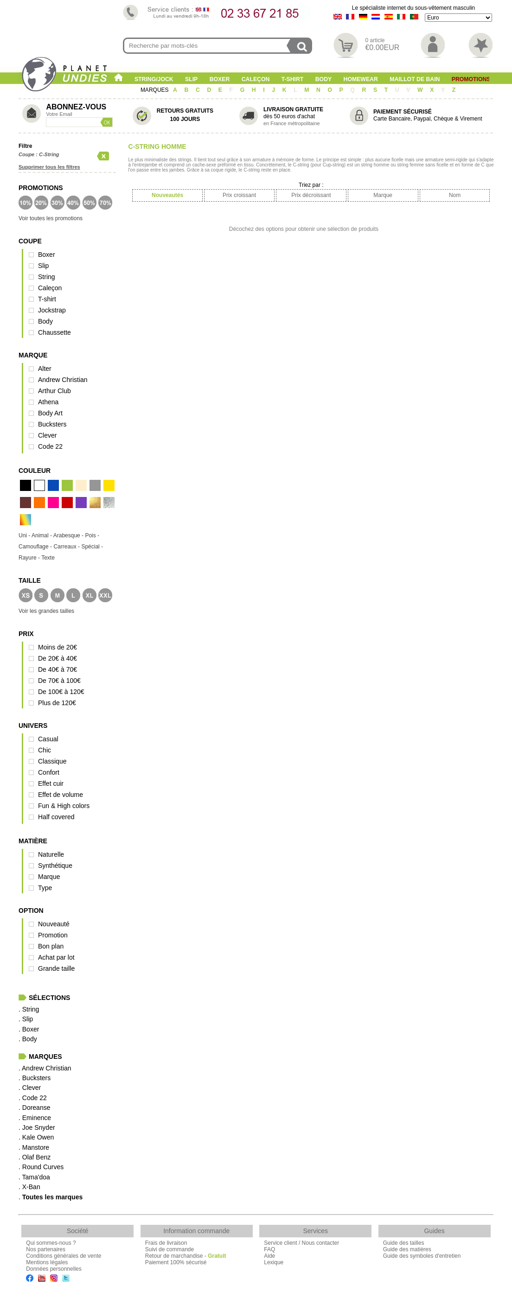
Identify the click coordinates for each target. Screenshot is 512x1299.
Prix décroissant (311, 195)
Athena (48, 402)
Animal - (42, 535)
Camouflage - (36, 546)
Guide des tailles (403, 1243)
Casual (48, 739)
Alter (44, 368)
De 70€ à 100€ (59, 680)
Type (45, 887)
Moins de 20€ (57, 647)
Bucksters (52, 424)
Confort (48, 772)
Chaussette (54, 332)
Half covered (56, 817)
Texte (48, 557)
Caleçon (256, 79)
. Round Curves (41, 1167)
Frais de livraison (166, 1243)
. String (29, 1009)
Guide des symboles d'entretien (422, 1256)
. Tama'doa (34, 1177)
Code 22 (50, 446)
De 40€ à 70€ (57, 669)
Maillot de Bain (415, 79)
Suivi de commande (169, 1249)
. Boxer (29, 1029)
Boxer (220, 79)
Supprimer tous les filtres (49, 167)
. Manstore (34, 1147)
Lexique (273, 1262)
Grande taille (56, 968)
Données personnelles (53, 1269)
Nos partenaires (45, 1249)
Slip (191, 79)
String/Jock (153, 79)
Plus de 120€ (57, 703)
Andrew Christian (63, 379)
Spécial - (92, 546)
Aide (269, 1256)
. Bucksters (35, 1078)
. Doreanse (34, 1107)
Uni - (25, 535)
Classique (52, 761)
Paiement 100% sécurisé (176, 1262)
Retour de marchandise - (185, 1256)
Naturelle (51, 854)
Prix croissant (239, 195)
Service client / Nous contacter (301, 1243)
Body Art (50, 413)
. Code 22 (33, 1098)
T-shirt (293, 79)
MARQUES (155, 90)
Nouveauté (54, 924)
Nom (455, 195)
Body (323, 79)
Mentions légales (47, 1262)
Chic (44, 750)
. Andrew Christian (45, 1068)
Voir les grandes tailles (46, 611)
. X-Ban (29, 1187)
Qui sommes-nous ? (51, 1243)
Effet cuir (51, 783)
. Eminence (35, 1117)
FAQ (269, 1249)
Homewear (361, 79)
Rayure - (30, 557)
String (46, 276)
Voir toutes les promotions (51, 218)
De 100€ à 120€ (61, 691)
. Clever (30, 1087)
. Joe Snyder (37, 1127)
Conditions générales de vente (63, 1256)
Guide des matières (407, 1249)
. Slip (26, 1019)
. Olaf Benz (35, 1157)
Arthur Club (54, 391)
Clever (47, 435)
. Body (28, 1039)
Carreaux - (67, 546)
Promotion (53, 935)
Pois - (92, 535)
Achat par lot (56, 957)
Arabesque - (69, 535)
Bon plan (51, 946)
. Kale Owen (36, 1137)
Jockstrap (52, 310)
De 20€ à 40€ (57, 658)
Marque (49, 876)
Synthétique (55, 865)
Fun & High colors (64, 805)
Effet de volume (60, 794)
